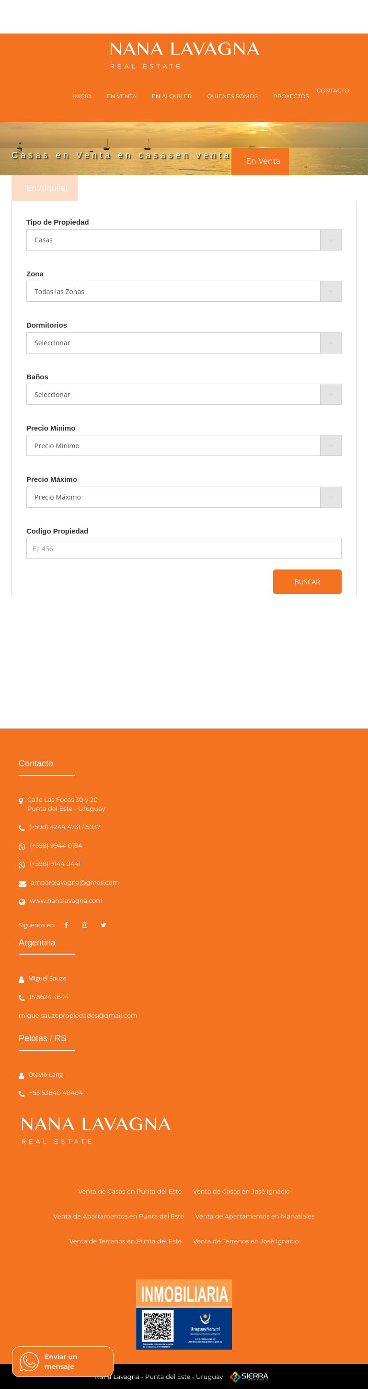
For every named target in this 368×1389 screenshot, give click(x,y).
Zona (35, 274)
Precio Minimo (51, 428)
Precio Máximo (51, 479)
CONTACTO (333, 90)
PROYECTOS (291, 96)
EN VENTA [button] (122, 96)
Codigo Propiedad (57, 531)
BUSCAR (307, 581)
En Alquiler (47, 188)
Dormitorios (46, 325)
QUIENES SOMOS (232, 96)
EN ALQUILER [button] (172, 96)
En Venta (263, 161)
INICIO (82, 96)
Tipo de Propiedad (57, 222)
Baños (37, 377)
